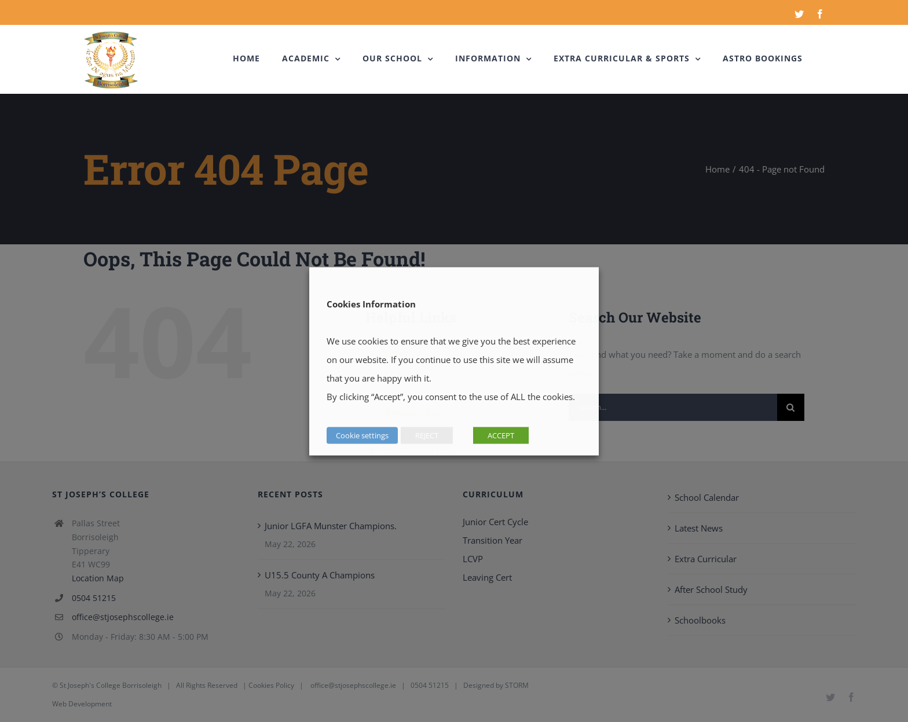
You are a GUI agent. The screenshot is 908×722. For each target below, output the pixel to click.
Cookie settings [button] (362, 435)
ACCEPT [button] (501, 435)
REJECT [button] (426, 435)
